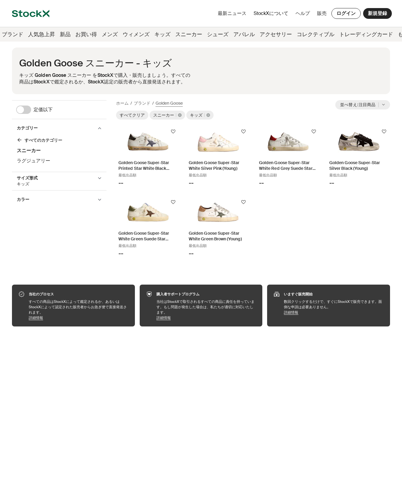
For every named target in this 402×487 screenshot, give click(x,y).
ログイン (346, 13)
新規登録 (377, 13)
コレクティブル (315, 34)
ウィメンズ (136, 34)
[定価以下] (61, 110)
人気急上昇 (41, 34)
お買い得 (86, 34)
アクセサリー (276, 34)
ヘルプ (303, 13)
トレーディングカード (366, 34)
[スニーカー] (57, 141)
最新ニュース (232, 13)
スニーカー (188, 34)
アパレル (244, 34)
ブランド (142, 103)
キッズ (162, 34)
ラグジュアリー (33, 161)
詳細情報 (79, 317)
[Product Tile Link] (147, 157)
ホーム (122, 103)
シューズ (218, 34)
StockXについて (272, 14)
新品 (65, 34)
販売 (322, 13)
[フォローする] (173, 132)
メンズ (110, 34)
